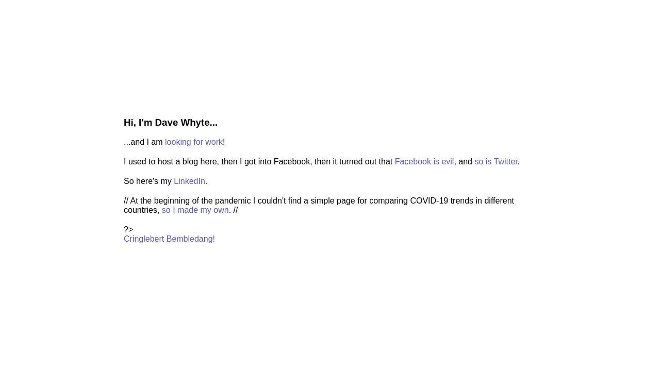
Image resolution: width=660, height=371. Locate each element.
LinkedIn (189, 181)
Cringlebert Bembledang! (169, 238)
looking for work (194, 142)
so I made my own (195, 210)
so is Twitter (495, 161)
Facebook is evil (424, 161)
